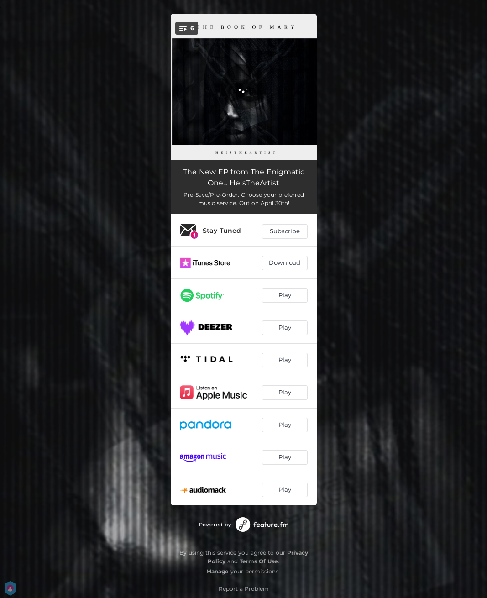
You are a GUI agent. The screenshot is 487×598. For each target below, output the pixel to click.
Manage (217, 571)
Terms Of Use (259, 561)
